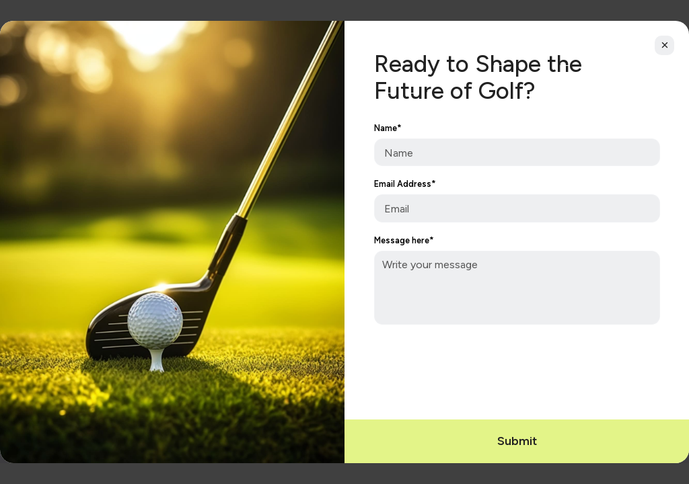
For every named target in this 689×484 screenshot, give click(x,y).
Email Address (405, 184)
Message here (404, 240)
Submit (517, 441)
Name (388, 128)
